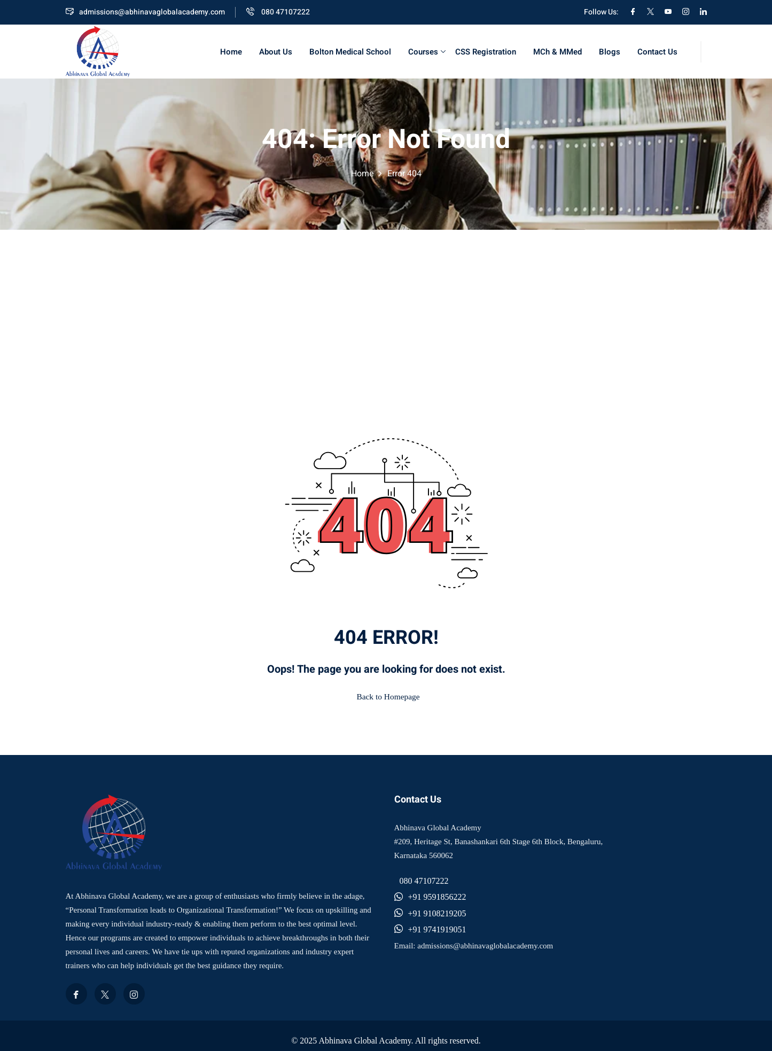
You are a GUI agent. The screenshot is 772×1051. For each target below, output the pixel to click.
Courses (427, 52)
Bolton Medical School (350, 52)
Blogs (609, 52)
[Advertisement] (386, 310)
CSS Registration (485, 52)
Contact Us (657, 52)
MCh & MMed (557, 52)
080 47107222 (278, 12)
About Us (275, 52)
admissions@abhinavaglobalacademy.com (145, 12)
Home (231, 52)
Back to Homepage (386, 694)
